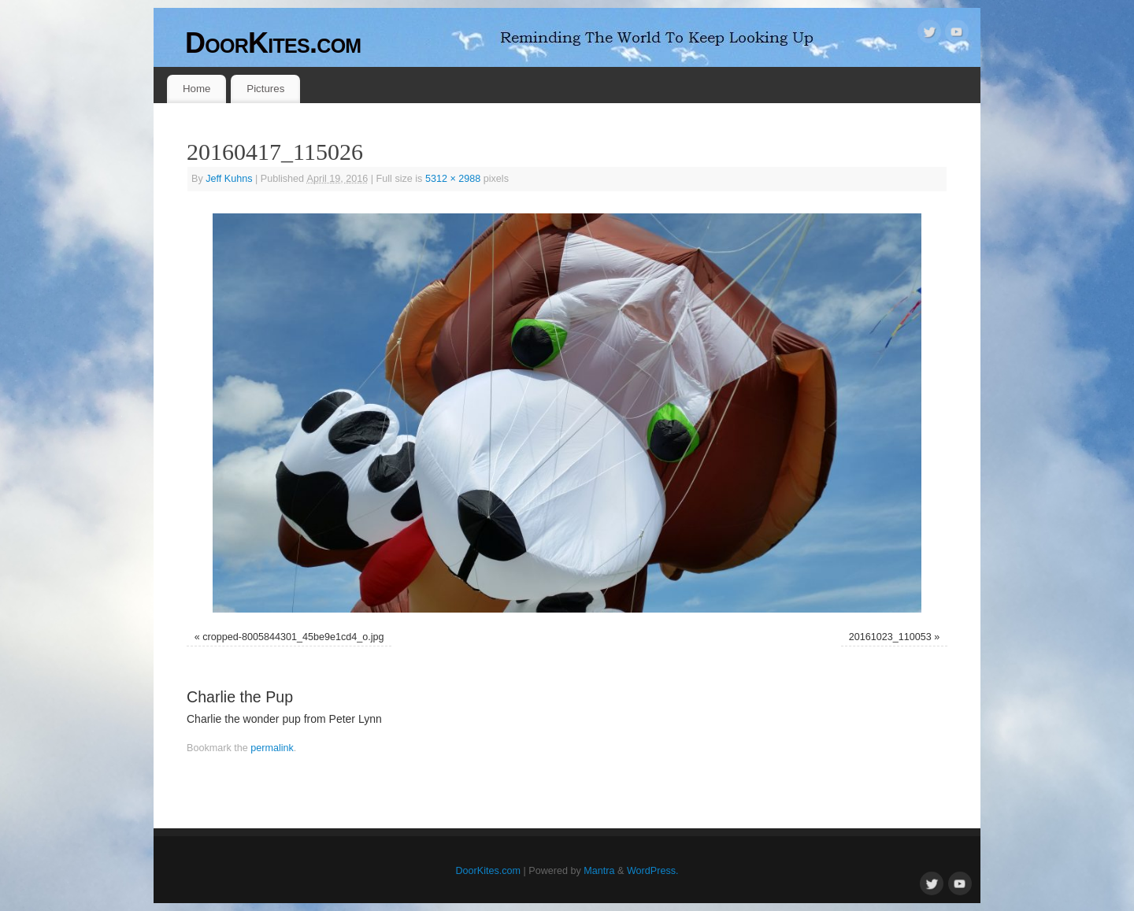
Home (196, 88)
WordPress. (653, 870)
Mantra (599, 870)
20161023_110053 (890, 637)
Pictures (265, 88)
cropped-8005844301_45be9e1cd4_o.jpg (293, 637)
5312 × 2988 (452, 178)
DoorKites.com (273, 43)
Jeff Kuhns (229, 178)
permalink (272, 748)
